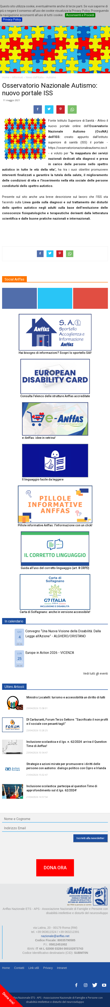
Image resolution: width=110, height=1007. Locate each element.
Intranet (62, 968)
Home (6, 968)
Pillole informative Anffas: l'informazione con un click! (55, 525)
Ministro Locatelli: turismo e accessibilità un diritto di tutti (65, 697)
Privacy (48, 968)
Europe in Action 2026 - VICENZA (49, 653)
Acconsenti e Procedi (80, 15)
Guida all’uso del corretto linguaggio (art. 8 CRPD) (55, 568)
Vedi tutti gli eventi (95, 673)
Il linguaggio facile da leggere (42, 479)
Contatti (19, 968)
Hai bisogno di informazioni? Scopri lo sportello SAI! (55, 352)
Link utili (33, 968)
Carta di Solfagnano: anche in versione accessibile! (55, 612)
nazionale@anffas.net (55, 936)
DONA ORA (55, 867)
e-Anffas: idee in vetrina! (39, 437)
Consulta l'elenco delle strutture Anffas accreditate (55, 396)
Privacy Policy (12, 19)
